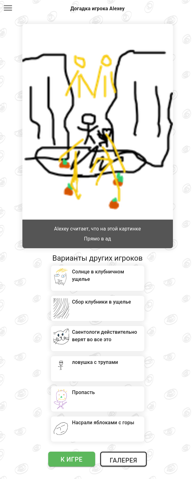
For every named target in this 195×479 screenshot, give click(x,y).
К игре (72, 459)
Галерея (123, 460)
